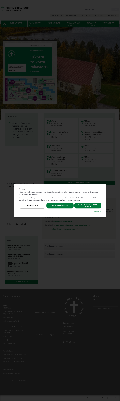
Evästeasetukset (32, 206)
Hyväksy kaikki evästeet (60, 206)
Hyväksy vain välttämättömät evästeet (88, 205)
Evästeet (97, 212)
